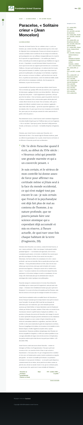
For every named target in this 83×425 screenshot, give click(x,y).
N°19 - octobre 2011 (72, 93)
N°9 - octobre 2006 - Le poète (52, 372)
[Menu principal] (77, 8)
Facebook (28, 398)
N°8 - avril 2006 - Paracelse (45, 18)
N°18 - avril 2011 (71, 91)
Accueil (20, 18)
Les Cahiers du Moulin (31, 18)
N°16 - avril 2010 (71, 87)
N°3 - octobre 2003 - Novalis (73, 34)
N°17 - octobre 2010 (72, 89)
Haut (39, 372)
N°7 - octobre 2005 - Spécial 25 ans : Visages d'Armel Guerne (73, 49)
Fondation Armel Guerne (28, 8)
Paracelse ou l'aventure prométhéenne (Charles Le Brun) (25, 374)
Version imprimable (54, 380)
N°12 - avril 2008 (71, 78)
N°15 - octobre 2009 (72, 85)
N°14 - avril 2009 (71, 84)
